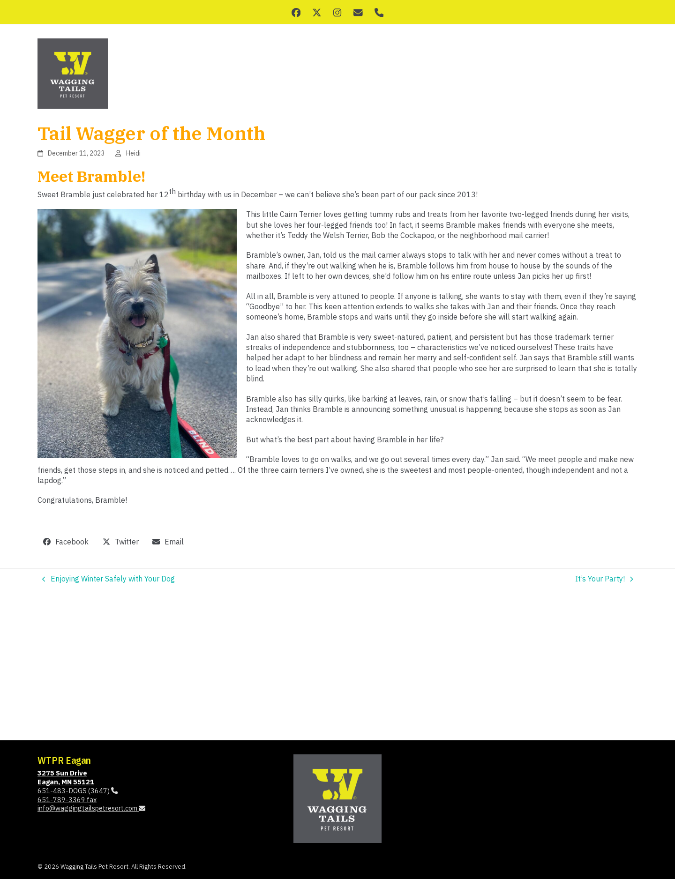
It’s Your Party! (604, 579)
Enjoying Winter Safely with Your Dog (108, 579)
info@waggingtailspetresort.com (91, 808)
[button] (66, 542)
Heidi (133, 153)
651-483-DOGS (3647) (78, 790)
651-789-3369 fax (67, 799)
